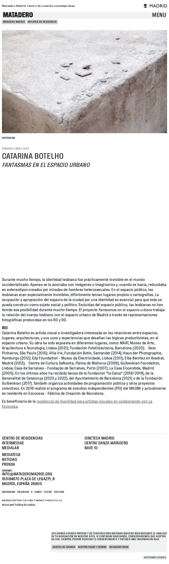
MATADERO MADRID (14, 22)
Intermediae (13, 443)
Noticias (9, 460)
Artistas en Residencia (42, 22)
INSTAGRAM (8, 138)
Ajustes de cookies (63, 547)
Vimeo (38, 492)
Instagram (8, 492)
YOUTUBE (59, 492)
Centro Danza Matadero (106, 443)
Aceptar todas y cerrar (92, 547)
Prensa (8, 464)
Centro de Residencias (22, 438)
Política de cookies (25, 504)
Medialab (10, 448)
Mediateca (11, 455)
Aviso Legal (8, 504)
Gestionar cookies (155, 557)
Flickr (48, 492)
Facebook (23, 492)
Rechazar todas (118, 547)
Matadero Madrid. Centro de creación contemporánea (38, 5)
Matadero (18, 15)
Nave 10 (91, 448)
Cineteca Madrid (99, 438)
